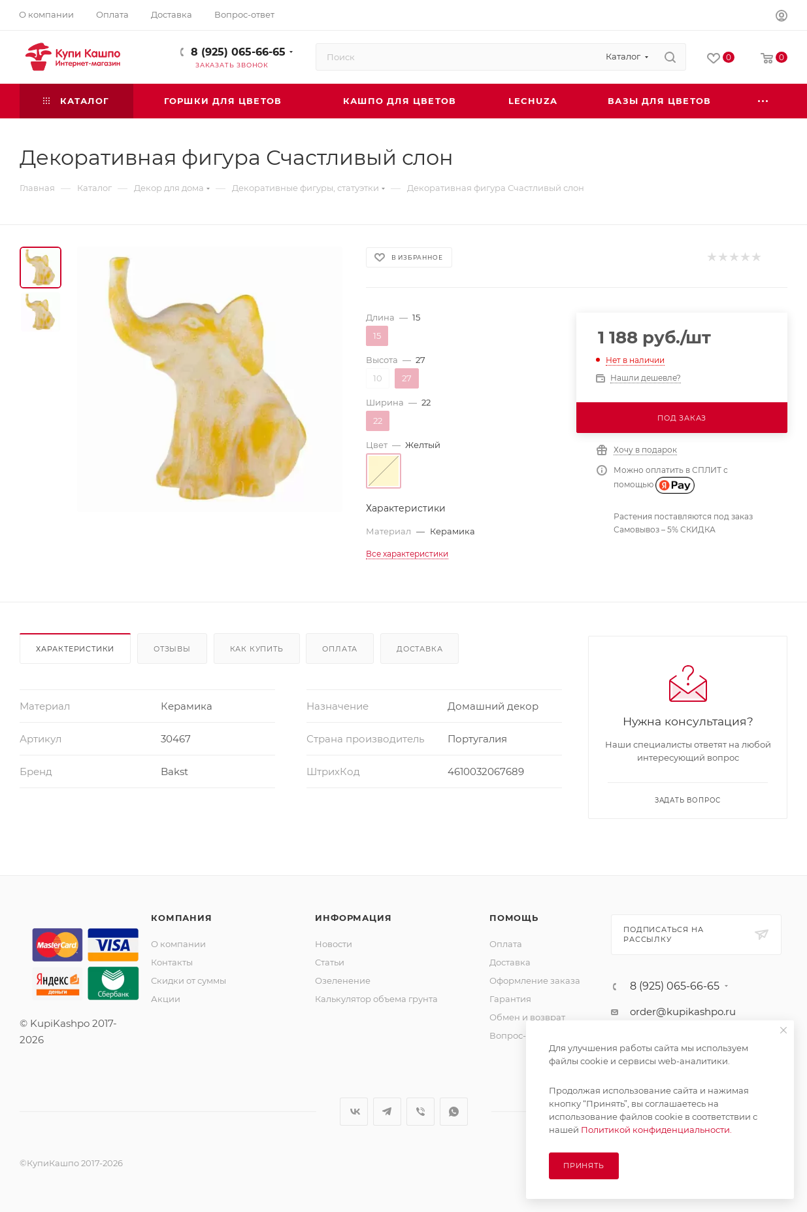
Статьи (329, 962)
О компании (178, 944)
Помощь (513, 917)
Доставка (419, 648)
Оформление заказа (534, 980)
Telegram (387, 1112)
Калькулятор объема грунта (376, 999)
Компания (181, 917)
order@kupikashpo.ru (683, 1011)
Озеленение (343, 980)
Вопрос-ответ (519, 1035)
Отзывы (172, 648)
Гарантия (510, 999)
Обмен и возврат (527, 1017)
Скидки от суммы (188, 980)
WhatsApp (454, 1112)
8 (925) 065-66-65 (238, 52)
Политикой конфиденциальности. (656, 1129)
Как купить (257, 648)
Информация (353, 917)
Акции (165, 999)
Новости (333, 944)
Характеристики (75, 648)
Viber (420, 1112)
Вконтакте (354, 1112)
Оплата (339, 648)
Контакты (172, 962)
